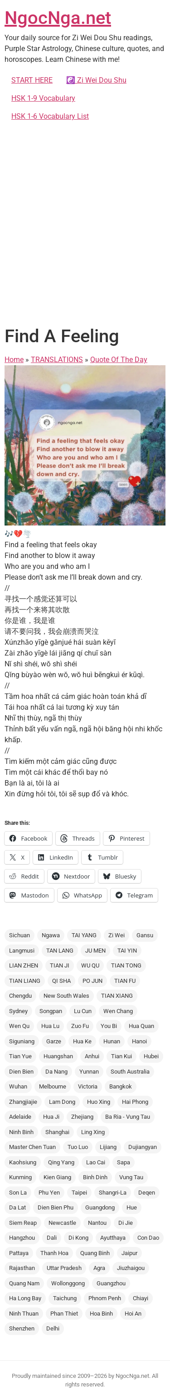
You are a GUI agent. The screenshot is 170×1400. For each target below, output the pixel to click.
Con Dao (148, 1237)
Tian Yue (20, 1056)
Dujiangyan (142, 1147)
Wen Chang (118, 1011)
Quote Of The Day (118, 359)
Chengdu (20, 995)
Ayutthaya (113, 1237)
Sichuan (19, 935)
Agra (99, 1268)
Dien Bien (21, 1071)
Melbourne (52, 1086)
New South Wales (66, 995)
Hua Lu (50, 1026)
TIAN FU (125, 980)
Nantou (97, 1222)
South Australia (130, 1071)
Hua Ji (51, 1116)
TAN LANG (59, 950)
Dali (52, 1237)
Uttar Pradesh (64, 1268)
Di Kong (78, 1237)
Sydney (18, 1011)
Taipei (79, 1192)
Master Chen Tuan (32, 1147)
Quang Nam (24, 1283)
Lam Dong (62, 1101)
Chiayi (140, 1298)
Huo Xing (98, 1101)
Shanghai (57, 1132)
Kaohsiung (22, 1162)
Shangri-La (112, 1192)
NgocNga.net (58, 17)
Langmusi (21, 950)
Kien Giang (57, 1177)
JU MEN (95, 950)
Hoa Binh (101, 1313)
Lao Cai (95, 1162)
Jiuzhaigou (131, 1268)
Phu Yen (49, 1192)
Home (14, 359)
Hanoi (139, 1041)
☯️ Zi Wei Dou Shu (96, 80)
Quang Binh (95, 1253)
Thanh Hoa (54, 1253)
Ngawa (51, 935)
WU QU (90, 965)
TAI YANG (84, 935)
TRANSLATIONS (57, 359)
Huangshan (58, 1056)
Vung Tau (131, 1177)
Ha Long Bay (25, 1298)
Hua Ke (82, 1041)
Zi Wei (116, 935)
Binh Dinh (95, 1177)
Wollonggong (68, 1283)
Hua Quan (141, 1026)
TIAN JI (59, 965)
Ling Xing (93, 1132)
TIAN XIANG (117, 995)
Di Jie (125, 1222)
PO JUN (92, 980)
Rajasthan (22, 1268)
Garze (53, 1041)
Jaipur (129, 1253)
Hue (131, 1207)
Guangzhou (111, 1283)
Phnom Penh (104, 1298)
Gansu (144, 935)
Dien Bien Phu (55, 1207)
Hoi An (133, 1313)
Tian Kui (121, 1056)
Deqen (146, 1192)
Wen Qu (19, 1026)
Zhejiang (82, 1116)
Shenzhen (21, 1328)
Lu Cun (83, 1011)
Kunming (20, 1177)
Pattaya (19, 1253)
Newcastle (62, 1222)
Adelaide (20, 1116)
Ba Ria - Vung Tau (127, 1116)
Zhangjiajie (23, 1101)
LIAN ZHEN (23, 965)
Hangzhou (22, 1237)
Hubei (151, 1056)
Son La (18, 1192)
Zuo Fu (80, 1026)
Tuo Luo (78, 1147)
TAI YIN (127, 950)
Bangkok (120, 1086)
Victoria (87, 1086)
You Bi (109, 1026)
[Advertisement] (85, 222)
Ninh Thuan (24, 1313)
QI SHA (61, 980)
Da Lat (17, 1207)
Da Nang (56, 1071)
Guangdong (100, 1207)
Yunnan (89, 1071)
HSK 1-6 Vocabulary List (50, 116)
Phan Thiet (64, 1313)
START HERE (32, 80)
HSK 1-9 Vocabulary (43, 98)
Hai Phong (135, 1101)
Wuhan (18, 1086)
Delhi (52, 1328)
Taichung (65, 1298)
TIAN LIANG (24, 980)
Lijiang (108, 1147)
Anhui (92, 1056)
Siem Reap (23, 1222)
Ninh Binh (21, 1132)
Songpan (50, 1011)
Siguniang (21, 1041)
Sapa (123, 1162)
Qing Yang (61, 1162)
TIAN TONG (126, 965)
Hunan (111, 1041)
